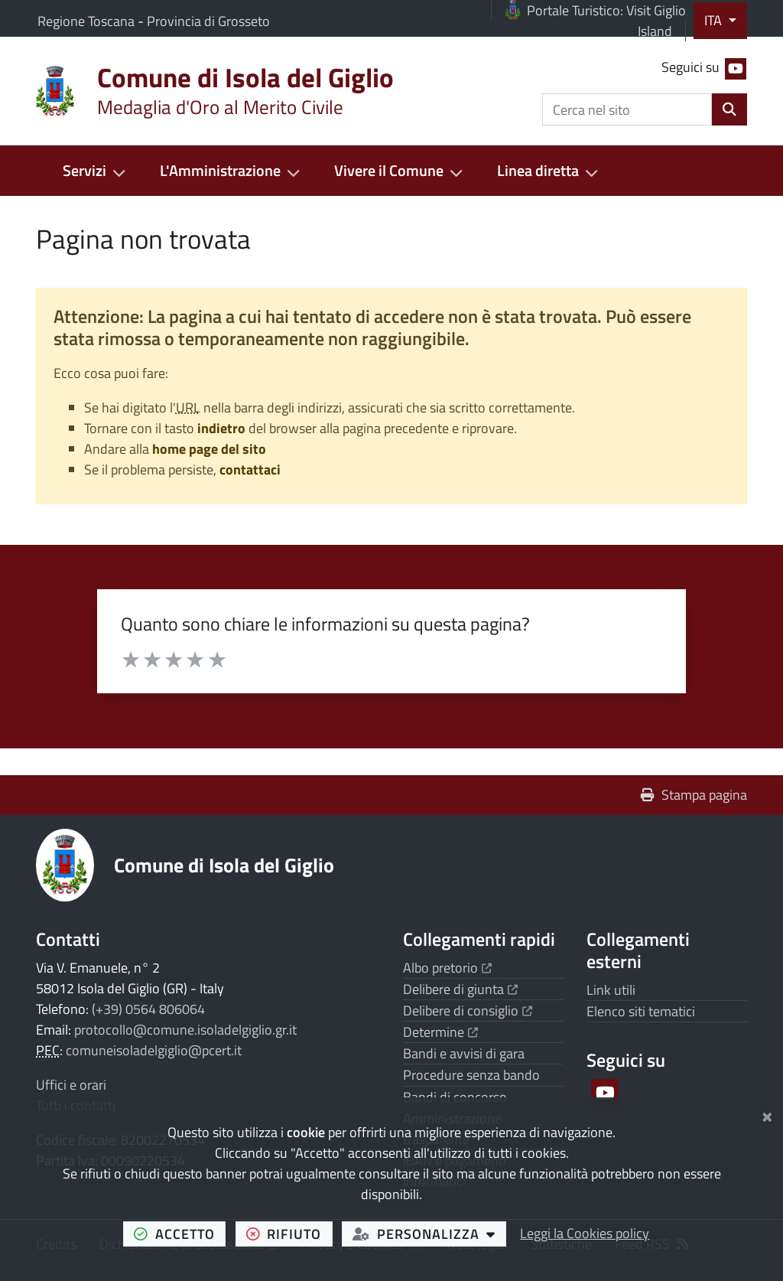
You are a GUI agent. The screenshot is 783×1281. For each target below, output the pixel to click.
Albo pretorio (447, 967)
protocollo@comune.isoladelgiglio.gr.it (185, 1029)
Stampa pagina (694, 794)
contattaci (250, 469)
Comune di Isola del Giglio (224, 864)
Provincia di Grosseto (208, 21)
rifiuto (289, 1233)
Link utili (610, 989)
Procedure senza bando (471, 1074)
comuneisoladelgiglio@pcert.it (154, 1050)
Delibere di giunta (460, 989)
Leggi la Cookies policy (584, 1233)
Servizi (84, 170)
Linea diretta (538, 170)
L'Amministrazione (220, 170)
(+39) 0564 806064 (148, 1009)
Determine (440, 1032)
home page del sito (209, 448)
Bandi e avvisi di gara (464, 1053)
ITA (714, 20)
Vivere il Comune (388, 170)
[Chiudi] (767, 1114)
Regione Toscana (87, 21)
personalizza (429, 1233)
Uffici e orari (71, 1084)
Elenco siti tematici (640, 1011)
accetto (180, 1233)
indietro (221, 428)
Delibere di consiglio (467, 1010)
